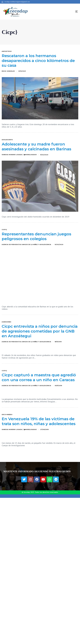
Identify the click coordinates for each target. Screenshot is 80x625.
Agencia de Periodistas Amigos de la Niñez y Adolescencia (26, 244)
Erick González (8, 71)
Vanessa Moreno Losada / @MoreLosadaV (19, 154)
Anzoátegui (7, 51)
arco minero (7, 414)
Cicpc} (4, 229)
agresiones (6, 322)
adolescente (7, 139)
